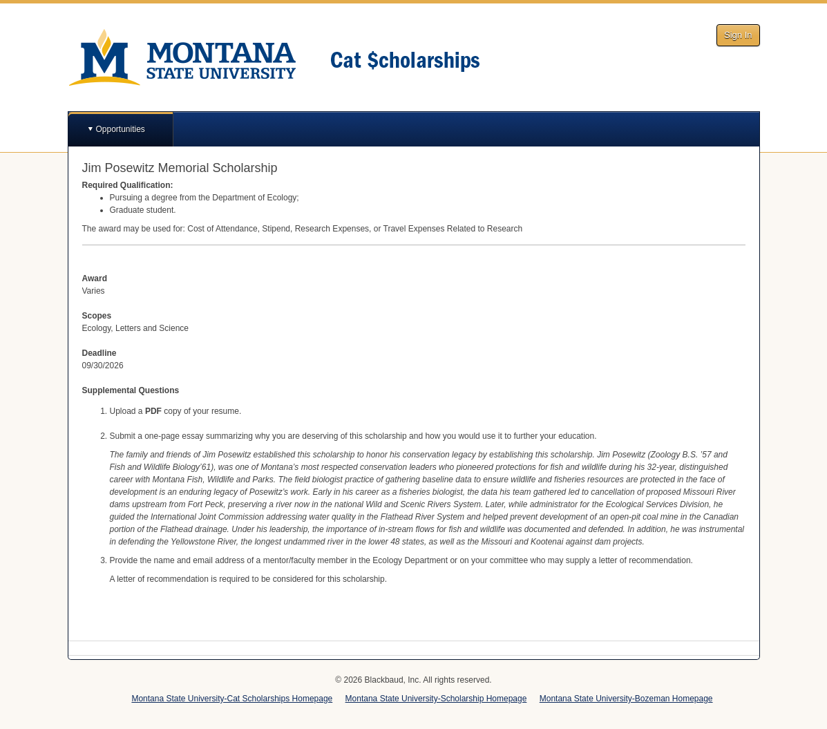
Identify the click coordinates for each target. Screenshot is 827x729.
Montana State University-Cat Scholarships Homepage (231, 698)
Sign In (738, 35)
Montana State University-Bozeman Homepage (626, 698)
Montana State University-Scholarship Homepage (436, 698)
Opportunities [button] (120, 129)
